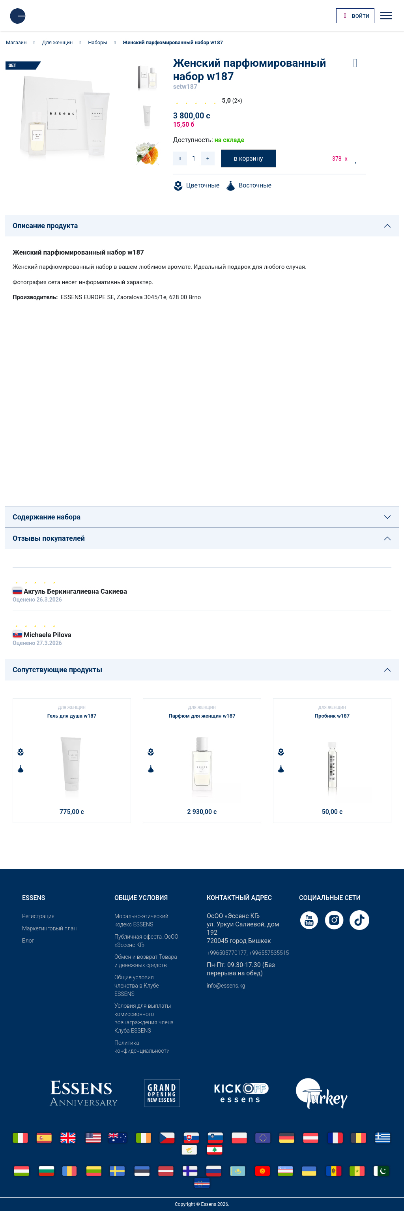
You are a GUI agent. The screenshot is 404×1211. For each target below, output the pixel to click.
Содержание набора (46, 517)
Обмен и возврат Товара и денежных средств (145, 961)
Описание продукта (45, 225)
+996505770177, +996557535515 (248, 953)
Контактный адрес (239, 898)
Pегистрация (38, 916)
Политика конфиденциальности (142, 1047)
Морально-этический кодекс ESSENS (141, 920)
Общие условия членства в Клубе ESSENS (136, 985)
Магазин (16, 42)
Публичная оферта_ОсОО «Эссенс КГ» (146, 941)
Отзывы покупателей (49, 538)
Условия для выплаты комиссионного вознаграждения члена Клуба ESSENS (144, 1018)
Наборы (97, 42)
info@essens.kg (226, 985)
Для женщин (57, 42)
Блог (28, 940)
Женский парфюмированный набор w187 (172, 42)
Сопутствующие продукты (57, 669)
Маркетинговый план (49, 928)
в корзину (248, 158)
